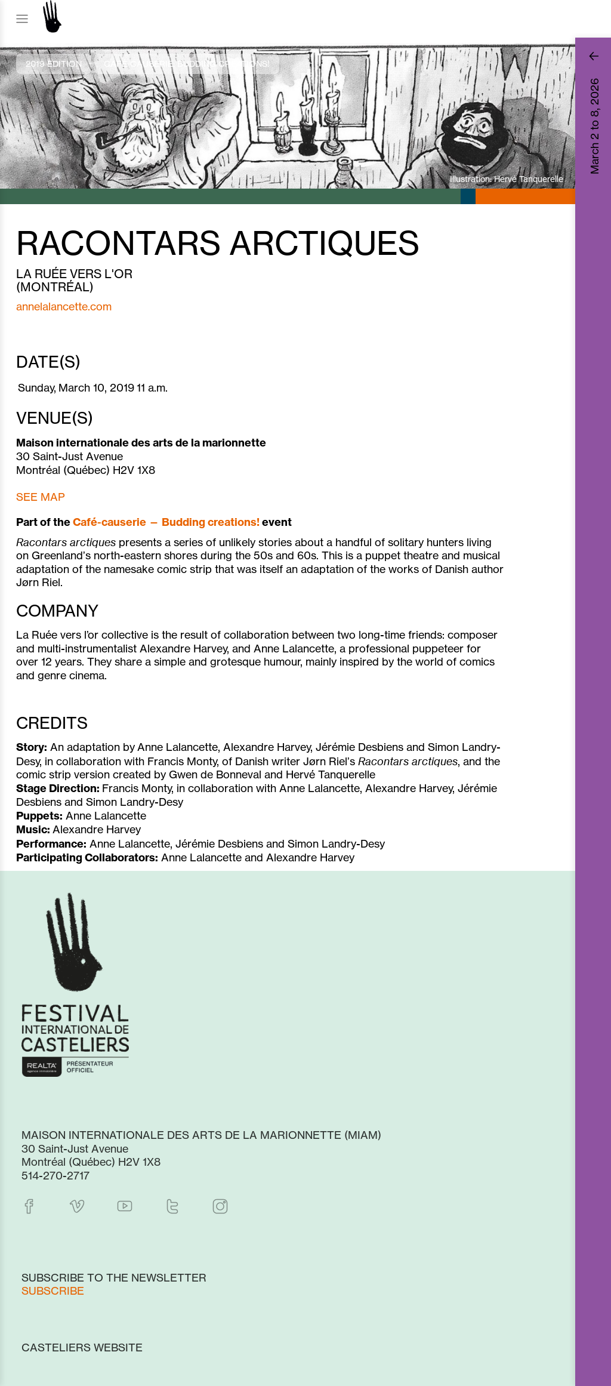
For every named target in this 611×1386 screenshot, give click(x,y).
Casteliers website (82, 1347)
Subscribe (52, 1290)
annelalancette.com (64, 306)
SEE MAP (40, 496)
